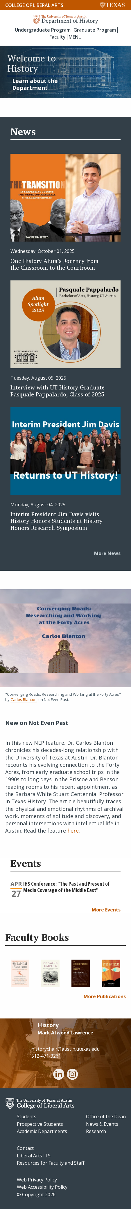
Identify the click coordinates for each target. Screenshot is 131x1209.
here (73, 830)
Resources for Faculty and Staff (51, 1163)
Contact (25, 1148)
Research (96, 1131)
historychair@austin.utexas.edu (65, 1049)
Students (26, 1116)
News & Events (102, 1124)
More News (107, 553)
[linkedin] (58, 1075)
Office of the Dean (106, 1116)
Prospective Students (40, 1124)
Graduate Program (94, 30)
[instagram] (72, 1075)
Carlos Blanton (23, 699)
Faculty (57, 37)
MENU (75, 37)
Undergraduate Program (43, 30)
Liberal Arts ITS (34, 1155)
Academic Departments (42, 1131)
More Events (106, 910)
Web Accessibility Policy (42, 1187)
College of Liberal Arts (34, 5)
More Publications (105, 996)
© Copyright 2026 (36, 1194)
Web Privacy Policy (37, 1180)
